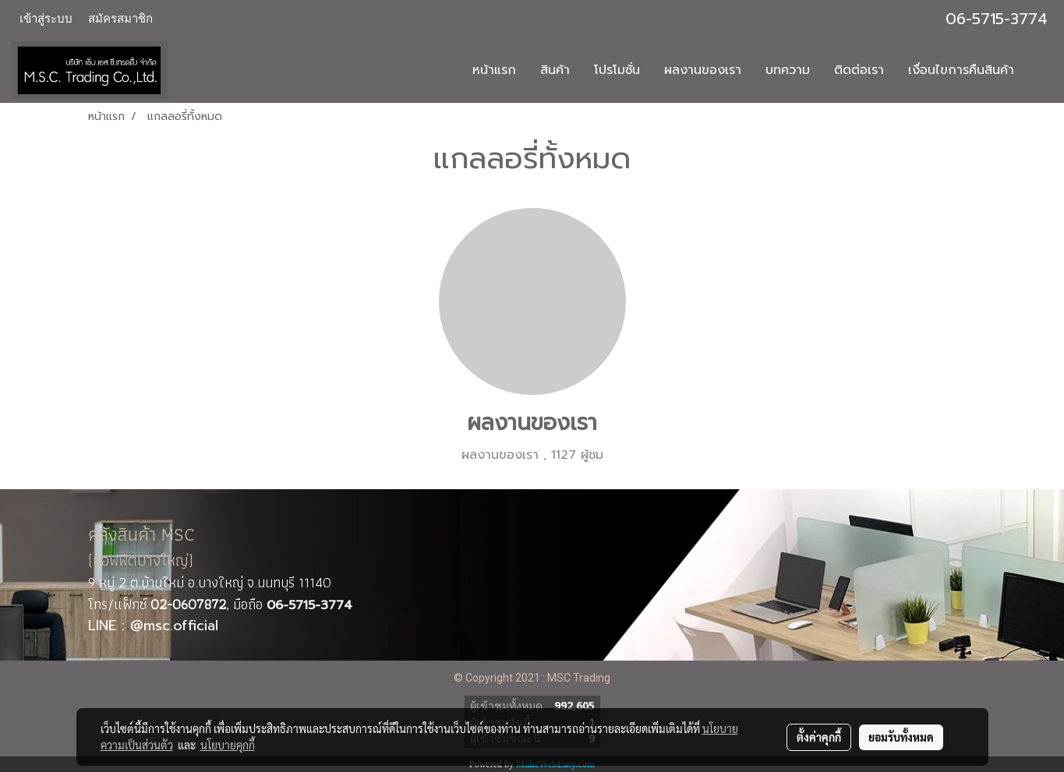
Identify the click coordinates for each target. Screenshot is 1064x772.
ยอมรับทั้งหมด (901, 737)
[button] (1040, 70)
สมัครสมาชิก (120, 19)
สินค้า (555, 70)
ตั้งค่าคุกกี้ (819, 737)
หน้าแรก (494, 70)
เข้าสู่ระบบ (45, 19)
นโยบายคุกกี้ (227, 745)
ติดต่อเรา (859, 70)
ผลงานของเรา (702, 70)
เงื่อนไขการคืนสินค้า (961, 70)
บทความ (787, 70)
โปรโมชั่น (617, 70)
